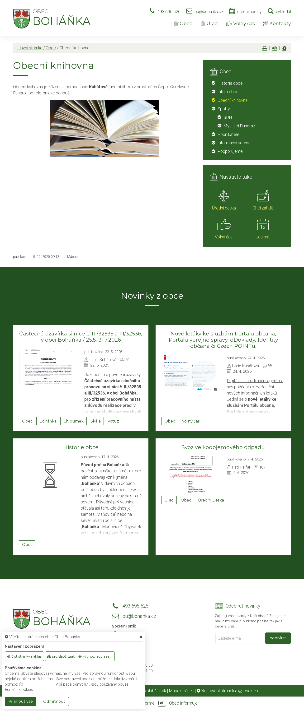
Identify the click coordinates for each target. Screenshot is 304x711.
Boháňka (48, 421)
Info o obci (227, 91)
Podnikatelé (228, 134)
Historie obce (230, 83)
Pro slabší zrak (152, 690)
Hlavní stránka (29, 47)
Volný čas (240, 23)
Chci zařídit (263, 207)
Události (263, 236)
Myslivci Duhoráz (239, 125)
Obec (183, 23)
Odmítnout (54, 701)
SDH (227, 117)
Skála (95, 421)
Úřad (209, 23)
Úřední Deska (211, 500)
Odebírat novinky (243, 606)
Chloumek (73, 421)
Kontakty (277, 23)
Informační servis (233, 142)
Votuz (113, 421)
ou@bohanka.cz (209, 11)
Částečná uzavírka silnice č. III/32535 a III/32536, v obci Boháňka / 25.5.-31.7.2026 (80, 336)
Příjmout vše (20, 701)
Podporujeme (230, 151)
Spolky (224, 108)
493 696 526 (168, 11)
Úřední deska (224, 207)
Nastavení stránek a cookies (227, 690)
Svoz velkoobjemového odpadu (223, 447)
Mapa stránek (181, 690)
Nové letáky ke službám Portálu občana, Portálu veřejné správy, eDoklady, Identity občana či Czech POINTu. (223, 339)
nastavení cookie (36, 684)
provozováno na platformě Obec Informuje (152, 703)
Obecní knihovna (232, 100)
